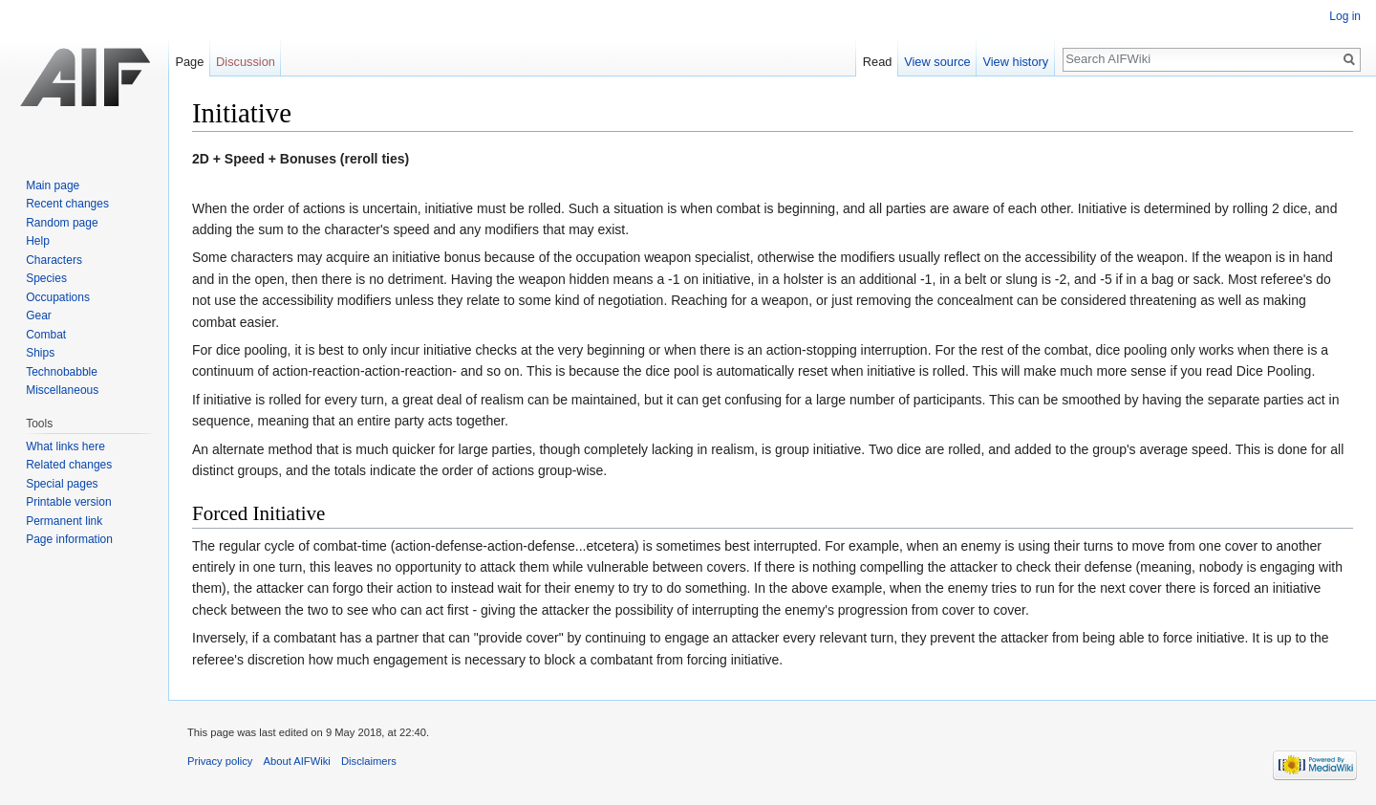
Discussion (245, 61)
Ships (40, 352)
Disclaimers (369, 761)
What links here (65, 446)
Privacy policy (219, 761)
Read (877, 61)
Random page (61, 222)
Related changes (69, 464)
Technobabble (61, 372)
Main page (52, 185)
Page (189, 61)
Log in (1345, 16)
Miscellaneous (62, 390)
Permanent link (64, 521)
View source (937, 61)
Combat (46, 334)
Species (46, 278)
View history (1015, 61)
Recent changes (67, 203)
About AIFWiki (297, 761)
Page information (69, 539)
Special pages (61, 483)
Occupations (58, 297)
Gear (39, 315)
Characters (54, 260)
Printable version (68, 502)
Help (38, 241)
